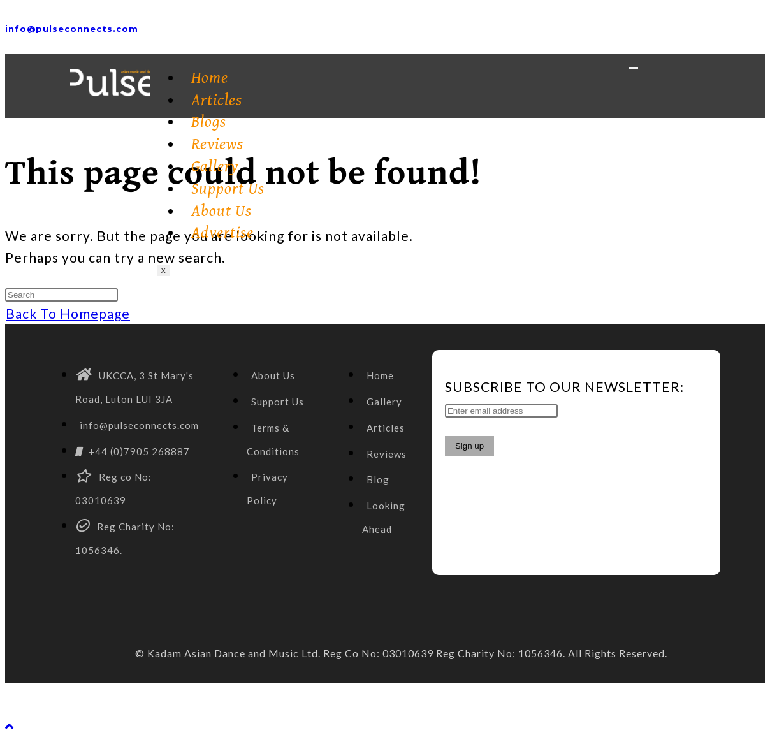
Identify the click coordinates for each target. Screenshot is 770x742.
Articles (216, 100)
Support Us (228, 189)
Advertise (222, 233)
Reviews (217, 144)
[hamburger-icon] (633, 68)
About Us (221, 211)
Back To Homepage (68, 313)
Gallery (215, 166)
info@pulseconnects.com (71, 29)
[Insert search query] (61, 295)
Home (209, 78)
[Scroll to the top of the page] (9, 726)
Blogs (208, 122)
